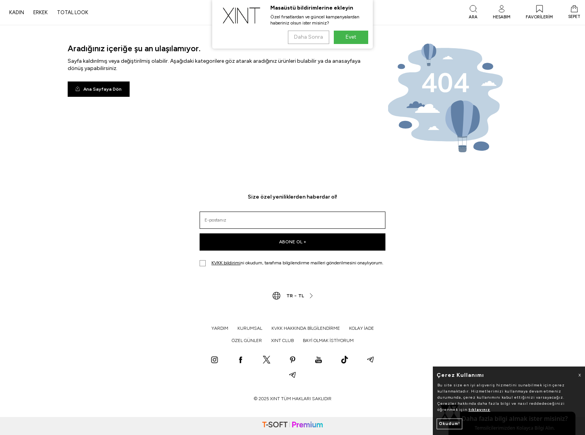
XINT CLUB (282, 340)
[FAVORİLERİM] (539, 12)
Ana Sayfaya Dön (99, 89)
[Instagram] (214, 360)
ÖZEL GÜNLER (247, 340)
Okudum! (449, 423)
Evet (351, 37)
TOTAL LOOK (72, 12)
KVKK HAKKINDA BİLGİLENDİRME (305, 328)
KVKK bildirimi (225, 263)
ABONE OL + (292, 241)
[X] (266, 360)
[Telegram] (370, 360)
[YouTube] (318, 360)
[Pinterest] (292, 360)
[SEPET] (574, 12)
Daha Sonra (308, 37)
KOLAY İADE (361, 328)
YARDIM (219, 328)
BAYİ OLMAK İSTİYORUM (328, 340)
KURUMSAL (249, 328)
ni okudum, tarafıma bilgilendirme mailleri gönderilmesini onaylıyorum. (292, 263)
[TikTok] (344, 360)
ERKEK (40, 12)
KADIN (16, 12)
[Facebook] (240, 360)
